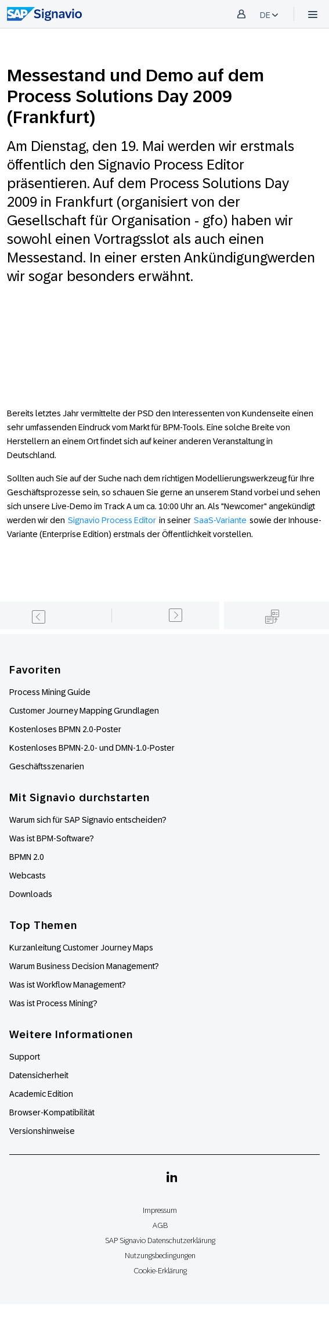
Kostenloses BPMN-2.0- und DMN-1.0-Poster (92, 747)
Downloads (30, 894)
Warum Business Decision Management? (84, 966)
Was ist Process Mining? (53, 1003)
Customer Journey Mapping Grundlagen (84, 710)
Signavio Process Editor (112, 520)
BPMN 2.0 (26, 857)
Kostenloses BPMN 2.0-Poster (65, 729)
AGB (160, 1225)
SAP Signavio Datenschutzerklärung (160, 1240)
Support (24, 1056)
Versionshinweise (42, 1131)
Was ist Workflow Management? (67, 984)
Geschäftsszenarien (46, 766)
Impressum (160, 1210)
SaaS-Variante (220, 520)
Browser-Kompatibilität (52, 1112)
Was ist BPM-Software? (51, 838)
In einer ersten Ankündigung (178, 257)
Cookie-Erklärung (160, 1270)
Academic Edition (41, 1094)
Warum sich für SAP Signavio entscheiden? (88, 819)
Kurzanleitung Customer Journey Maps (81, 947)
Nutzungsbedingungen (160, 1255)
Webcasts (27, 875)
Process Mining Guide (50, 692)
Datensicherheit (38, 1075)
